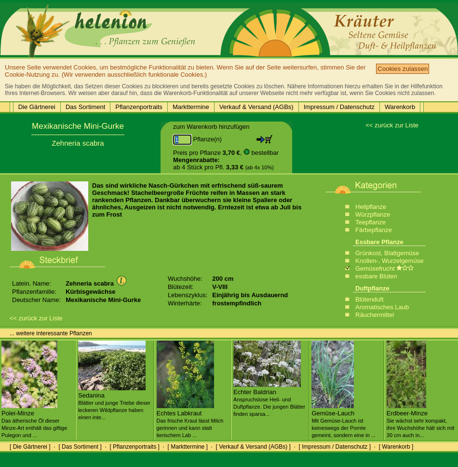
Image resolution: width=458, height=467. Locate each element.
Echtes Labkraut (190, 420)
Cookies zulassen (402, 68)
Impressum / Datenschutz (339, 106)
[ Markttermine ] (187, 446)
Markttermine (191, 106)
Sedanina (114, 402)
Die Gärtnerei (36, 106)
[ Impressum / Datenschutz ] (335, 446)
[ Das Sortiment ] (79, 446)
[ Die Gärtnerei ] (30, 446)
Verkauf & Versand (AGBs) (256, 106)
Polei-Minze (34, 420)
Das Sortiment (85, 106)
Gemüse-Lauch (343, 420)
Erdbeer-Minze (420, 420)
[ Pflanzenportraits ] (134, 446)
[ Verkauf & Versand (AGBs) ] (253, 446)
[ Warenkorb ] (396, 446)
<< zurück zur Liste (391, 125)
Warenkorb (400, 106)
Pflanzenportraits (138, 106)
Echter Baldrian (269, 399)
